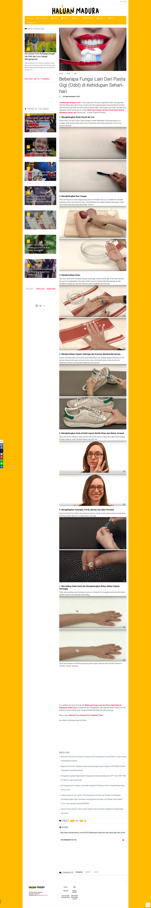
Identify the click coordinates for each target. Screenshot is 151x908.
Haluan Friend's (74, 891)
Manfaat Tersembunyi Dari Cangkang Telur (86, 715)
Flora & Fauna (42, 18)
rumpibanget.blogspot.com (70, 103)
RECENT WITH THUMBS (37, 79)
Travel (65, 18)
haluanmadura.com (42, 895)
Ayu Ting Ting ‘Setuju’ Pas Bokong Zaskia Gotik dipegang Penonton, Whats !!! (40, 199)
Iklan (74, 887)
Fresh (68, 74)
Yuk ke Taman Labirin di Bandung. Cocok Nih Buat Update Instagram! (38, 248)
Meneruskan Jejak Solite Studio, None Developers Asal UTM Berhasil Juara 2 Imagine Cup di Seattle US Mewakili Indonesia (39, 123)
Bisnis (111, 18)
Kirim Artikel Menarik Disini (65, 896)
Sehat (55, 18)
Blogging (31, 22)
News (30, 18)
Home (61, 74)
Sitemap (65, 891)
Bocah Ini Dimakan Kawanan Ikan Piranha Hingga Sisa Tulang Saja (39, 272)
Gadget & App (88, 18)
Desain (101, 18)
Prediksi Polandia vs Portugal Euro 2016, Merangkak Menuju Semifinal (40, 175)
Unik (75, 74)
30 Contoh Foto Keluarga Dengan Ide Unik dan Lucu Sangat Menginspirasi (40, 56)
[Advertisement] (92, 736)
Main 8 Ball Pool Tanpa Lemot (74, 897)
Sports (76, 18)
